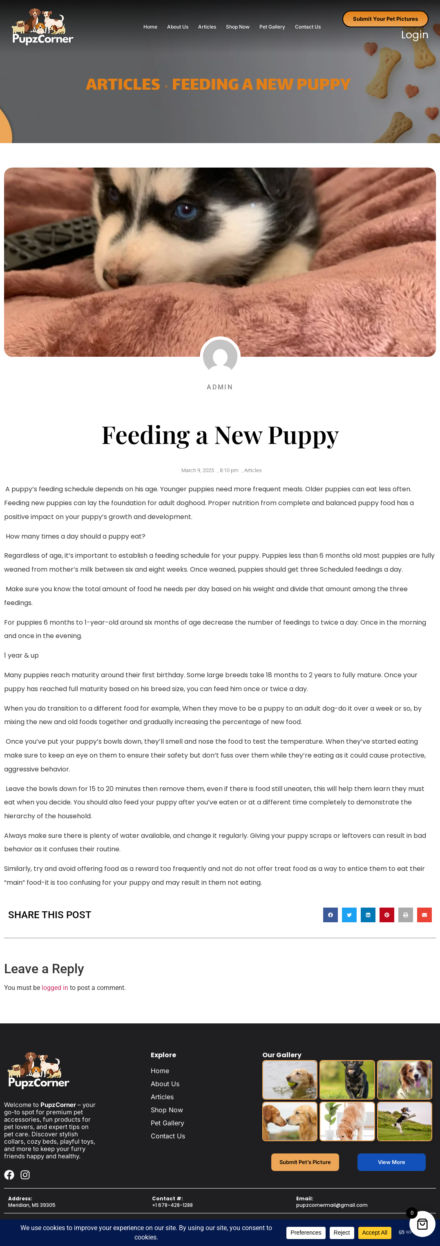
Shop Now (238, 27)
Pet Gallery (272, 27)
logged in (55, 991)
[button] (330, 918)
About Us (177, 27)
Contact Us (308, 27)
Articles (207, 27)
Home (150, 27)
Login (415, 35)
